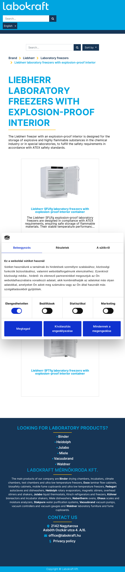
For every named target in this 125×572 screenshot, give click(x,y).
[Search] (52, 18)
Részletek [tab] (62, 247)
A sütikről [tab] (103, 247)
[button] (90, 47)
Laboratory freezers (55, 58)
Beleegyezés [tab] (22, 247)
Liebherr (29, 58)
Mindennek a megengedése (101, 329)
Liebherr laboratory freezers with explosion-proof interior (55, 62)
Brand (13, 58)
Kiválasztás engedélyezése (62, 329)
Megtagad (23, 328)
